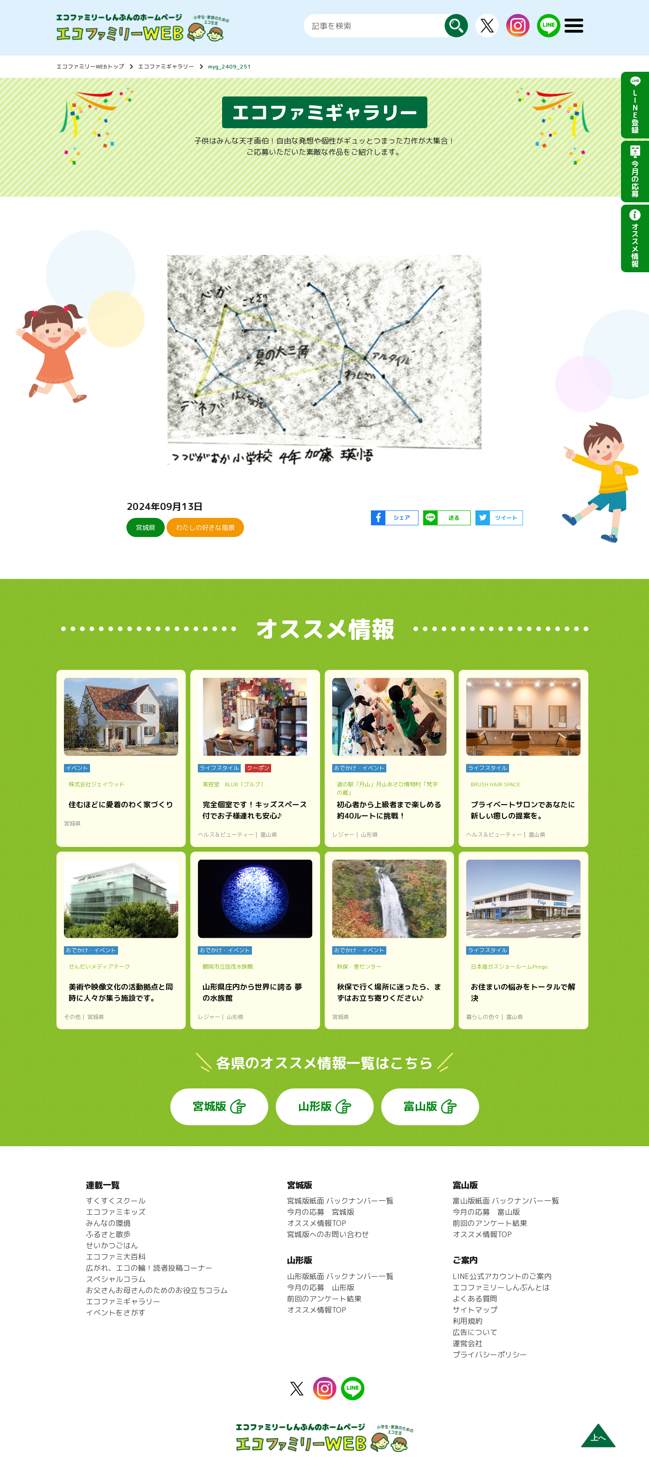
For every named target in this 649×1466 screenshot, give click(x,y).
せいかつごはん (112, 1245)
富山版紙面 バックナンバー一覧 (506, 1201)
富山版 (420, 1106)
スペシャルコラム (116, 1279)
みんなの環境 (108, 1223)
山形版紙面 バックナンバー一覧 (340, 1276)
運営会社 (467, 1343)
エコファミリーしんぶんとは (501, 1287)
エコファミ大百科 (116, 1257)
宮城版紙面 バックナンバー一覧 (340, 1201)
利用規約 (467, 1321)
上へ (598, 1438)
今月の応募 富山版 (486, 1212)
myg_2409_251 (229, 66)
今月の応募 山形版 (320, 1287)
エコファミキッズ (116, 1212)
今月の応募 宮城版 (320, 1212)
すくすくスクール (116, 1201)
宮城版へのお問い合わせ (328, 1234)
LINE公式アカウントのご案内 (502, 1276)
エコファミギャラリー (166, 66)
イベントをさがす (116, 1313)
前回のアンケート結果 (324, 1299)
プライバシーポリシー (490, 1354)
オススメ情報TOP (316, 1223)
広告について (475, 1332)
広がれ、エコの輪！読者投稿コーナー (149, 1268)
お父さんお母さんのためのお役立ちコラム (157, 1290)
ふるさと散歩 (108, 1234)
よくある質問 (475, 1299)
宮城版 (209, 1106)
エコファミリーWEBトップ (90, 66)
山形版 (315, 1106)
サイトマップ (475, 1310)
